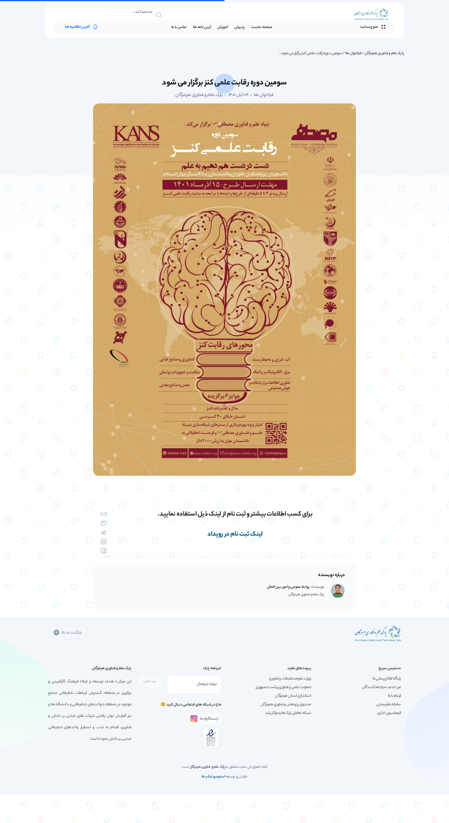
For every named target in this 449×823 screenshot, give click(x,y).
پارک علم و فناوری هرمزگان (384, 53)
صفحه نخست (261, 27)
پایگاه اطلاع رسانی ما (387, 678)
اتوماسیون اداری (389, 713)
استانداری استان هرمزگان (293, 696)
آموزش (222, 27)
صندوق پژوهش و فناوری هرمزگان (286, 704)
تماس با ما (179, 27)
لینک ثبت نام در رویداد (235, 534)
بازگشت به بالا (67, 632)
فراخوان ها (353, 53)
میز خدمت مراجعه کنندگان (381, 687)
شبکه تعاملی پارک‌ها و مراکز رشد (288, 713)
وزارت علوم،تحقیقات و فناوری (290, 678)
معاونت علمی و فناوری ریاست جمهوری (283, 687)
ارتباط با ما (394, 696)
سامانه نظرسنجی (388, 704)
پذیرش (239, 27)
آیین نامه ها (202, 27)
